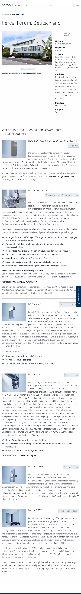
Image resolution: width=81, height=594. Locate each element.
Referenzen (5, 14)
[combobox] (60, 5)
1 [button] (20, 69)
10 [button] (31, 69)
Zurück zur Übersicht (65, 34)
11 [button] (32, 69)
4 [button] (23, 69)
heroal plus (10, 455)
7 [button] (27, 69)
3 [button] (22, 69)
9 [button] (29, 69)
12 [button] (33, 69)
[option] (27, 48)
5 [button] (25, 69)
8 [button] (28, 69)
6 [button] (26, 69)
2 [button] (21, 69)
